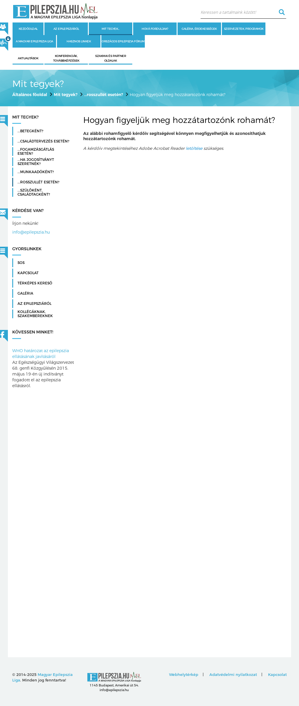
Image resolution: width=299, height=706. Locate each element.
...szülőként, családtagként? (34, 192)
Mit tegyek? (65, 94)
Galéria (25, 293)
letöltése (194, 148)
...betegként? (30, 131)
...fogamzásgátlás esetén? (36, 151)
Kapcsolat (28, 273)
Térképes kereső (35, 283)
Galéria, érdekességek (199, 29)
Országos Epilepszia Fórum (123, 41)
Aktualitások (28, 58)
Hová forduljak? (155, 29)
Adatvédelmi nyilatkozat (233, 674)
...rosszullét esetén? (103, 94)
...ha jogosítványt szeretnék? (36, 162)
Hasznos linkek (79, 41)
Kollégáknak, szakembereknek (35, 314)
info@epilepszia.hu (31, 232)
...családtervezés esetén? (43, 141)
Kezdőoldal (28, 29)
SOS (21, 263)
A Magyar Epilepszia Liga (34, 41)
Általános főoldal (29, 94)
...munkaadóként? (36, 172)
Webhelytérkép (183, 674)
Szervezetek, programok (244, 29)
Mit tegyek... (110, 29)
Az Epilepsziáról (34, 304)
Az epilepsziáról (66, 29)
